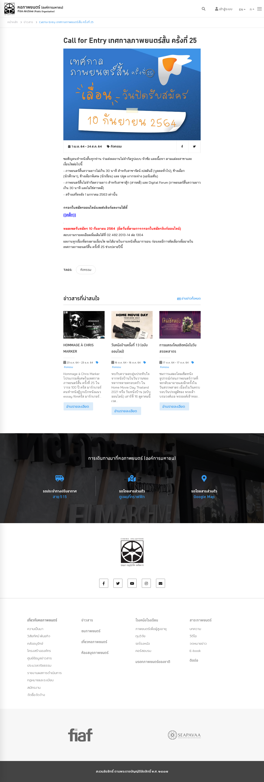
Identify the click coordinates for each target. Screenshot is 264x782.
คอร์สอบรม (143, 650)
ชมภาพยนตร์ (90, 631)
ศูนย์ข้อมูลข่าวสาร (39, 658)
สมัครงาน (34, 687)
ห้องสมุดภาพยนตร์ (94, 652)
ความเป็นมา (35, 628)
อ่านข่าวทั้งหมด (189, 298)
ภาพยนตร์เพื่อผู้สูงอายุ (151, 628)
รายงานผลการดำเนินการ (44, 672)
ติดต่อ (194, 660)
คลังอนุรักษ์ (35, 643)
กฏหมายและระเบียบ (40, 680)
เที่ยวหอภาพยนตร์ (94, 641)
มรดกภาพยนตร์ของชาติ (152, 661)
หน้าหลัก (12, 22)
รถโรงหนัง (142, 643)
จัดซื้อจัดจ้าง (36, 694)
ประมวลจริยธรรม (39, 665)
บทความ (195, 628)
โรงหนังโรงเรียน (146, 620)
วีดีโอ (193, 636)
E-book (195, 650)
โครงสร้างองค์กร (39, 650)
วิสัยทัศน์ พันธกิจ (38, 636)
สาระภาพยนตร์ (200, 620)
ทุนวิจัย (140, 636)
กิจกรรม (116, 146)
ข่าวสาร (28, 22)
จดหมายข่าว (198, 643)
